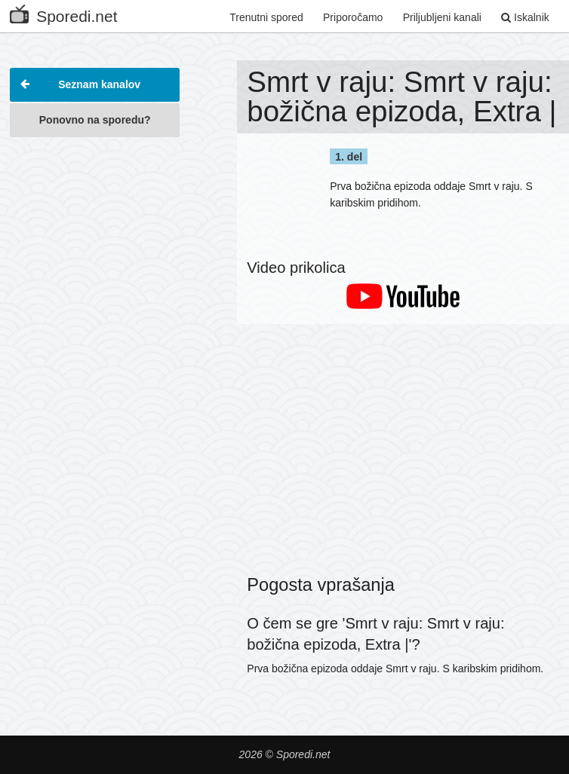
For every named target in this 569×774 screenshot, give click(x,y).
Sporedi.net (63, 13)
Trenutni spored (266, 17)
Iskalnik (525, 17)
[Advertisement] (95, 221)
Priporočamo (353, 17)
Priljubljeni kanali (442, 17)
